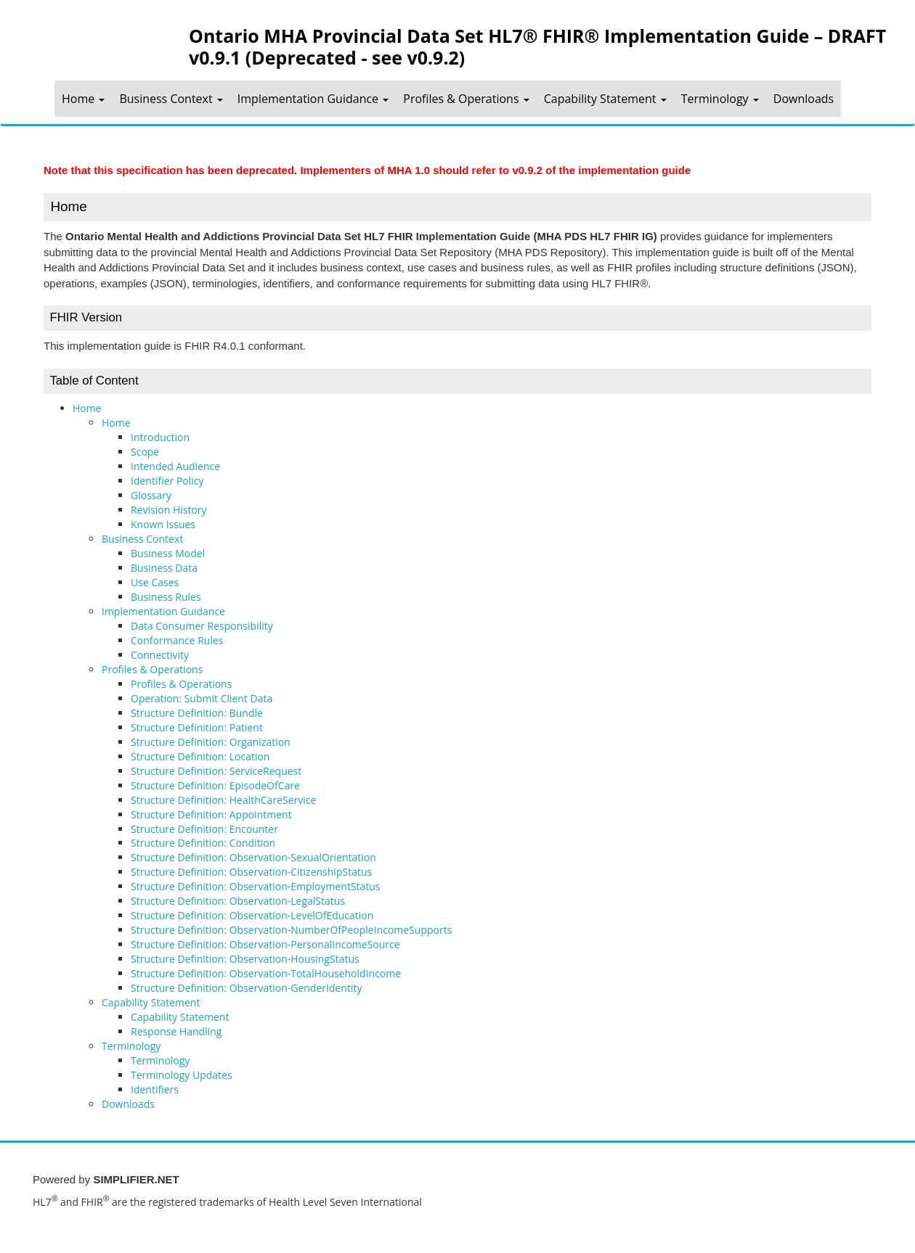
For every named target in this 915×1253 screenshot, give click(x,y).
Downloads (803, 99)
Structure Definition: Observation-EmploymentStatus (256, 886)
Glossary (151, 495)
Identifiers (155, 1089)
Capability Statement (605, 99)
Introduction (160, 437)
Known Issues (163, 524)
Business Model (168, 553)
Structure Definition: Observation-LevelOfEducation (252, 915)
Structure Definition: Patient (197, 727)
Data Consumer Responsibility (202, 626)
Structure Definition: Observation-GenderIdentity (246, 988)
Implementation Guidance (313, 99)
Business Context (170, 99)
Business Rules (166, 597)
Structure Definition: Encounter (204, 829)
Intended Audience (175, 466)
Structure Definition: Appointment (211, 814)
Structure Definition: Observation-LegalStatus (238, 901)
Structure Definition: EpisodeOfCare (215, 785)
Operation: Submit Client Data (201, 698)
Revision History (169, 510)
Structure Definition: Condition (203, 843)
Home (83, 99)
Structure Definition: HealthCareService (223, 800)
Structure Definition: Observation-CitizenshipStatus (251, 872)
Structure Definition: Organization (210, 742)
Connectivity (160, 655)
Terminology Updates (181, 1075)
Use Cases (155, 582)
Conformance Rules (177, 640)
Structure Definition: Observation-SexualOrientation (253, 857)
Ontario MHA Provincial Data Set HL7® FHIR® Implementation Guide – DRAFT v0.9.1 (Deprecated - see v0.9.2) (537, 45)
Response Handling (176, 1031)
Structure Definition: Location (200, 756)
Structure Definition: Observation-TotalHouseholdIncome (266, 973)
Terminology (720, 99)
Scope (145, 452)
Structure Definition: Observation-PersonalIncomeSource (265, 944)
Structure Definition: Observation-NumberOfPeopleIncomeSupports (291, 930)
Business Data (164, 568)
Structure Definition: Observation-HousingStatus (245, 959)
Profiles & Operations (466, 99)
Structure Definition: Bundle (197, 713)
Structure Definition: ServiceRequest (216, 771)
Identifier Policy (167, 481)
